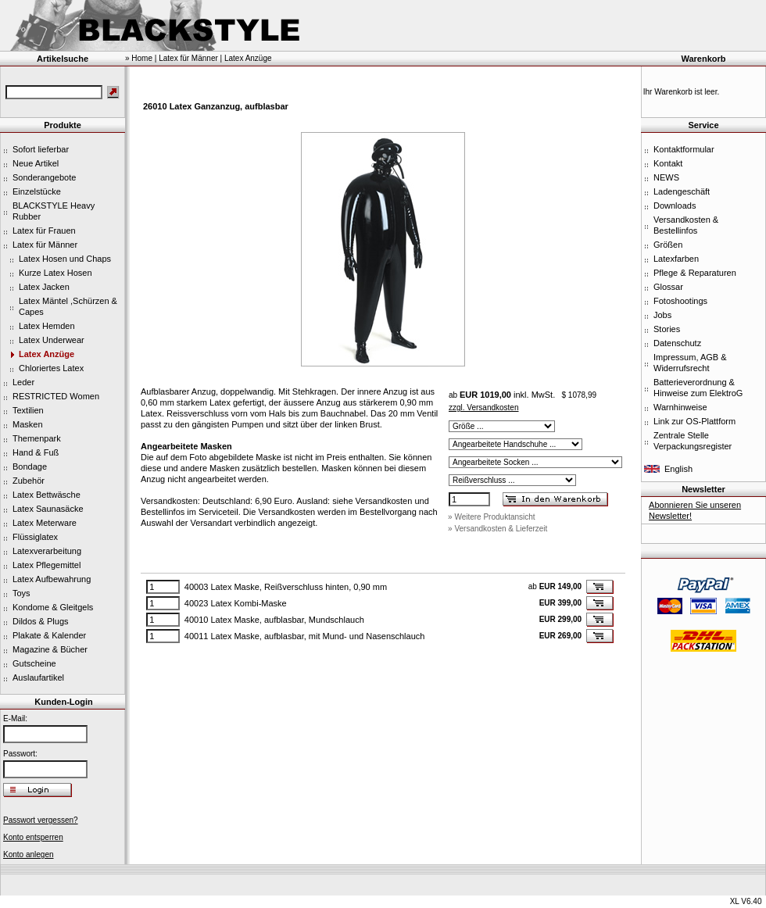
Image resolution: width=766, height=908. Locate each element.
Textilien (28, 410)
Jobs (662, 315)
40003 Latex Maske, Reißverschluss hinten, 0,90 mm (285, 587)
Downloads (674, 205)
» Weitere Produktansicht (491, 517)
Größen (667, 244)
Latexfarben (676, 258)
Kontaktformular (683, 149)
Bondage (30, 466)
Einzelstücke (37, 191)
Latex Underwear (51, 340)
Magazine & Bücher (50, 649)
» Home (138, 58)
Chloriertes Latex (51, 368)
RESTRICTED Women (56, 396)
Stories (666, 329)
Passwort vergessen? (40, 820)
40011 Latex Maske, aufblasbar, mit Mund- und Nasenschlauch (304, 636)
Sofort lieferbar (41, 149)
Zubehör (29, 480)
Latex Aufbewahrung (52, 579)
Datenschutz (677, 343)
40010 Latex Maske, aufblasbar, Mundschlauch (274, 619)
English (678, 469)
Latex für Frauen (44, 230)
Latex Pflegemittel (47, 565)
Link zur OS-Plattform (694, 421)
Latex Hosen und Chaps (65, 258)
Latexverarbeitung (47, 551)
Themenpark (37, 438)
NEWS (666, 177)
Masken (28, 424)
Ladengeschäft (681, 191)
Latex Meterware (45, 522)
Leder (23, 382)
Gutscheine (34, 663)
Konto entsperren (33, 837)
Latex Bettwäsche (47, 494)
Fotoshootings (680, 301)
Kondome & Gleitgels (53, 607)
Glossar (668, 286)
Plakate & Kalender (49, 635)
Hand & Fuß (36, 452)
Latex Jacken (44, 286)
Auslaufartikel (38, 677)
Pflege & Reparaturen (694, 272)
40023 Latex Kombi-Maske (235, 603)
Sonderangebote (44, 177)
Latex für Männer (45, 244)
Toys (21, 593)
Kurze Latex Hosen (55, 272)
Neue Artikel (36, 163)
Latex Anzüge (46, 354)
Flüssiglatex (35, 537)
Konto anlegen (28, 854)
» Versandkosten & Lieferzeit (497, 528)
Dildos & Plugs (41, 621)
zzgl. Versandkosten (484, 407)
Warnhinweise (680, 407)
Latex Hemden (47, 326)
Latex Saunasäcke (48, 508)
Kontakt (667, 163)
